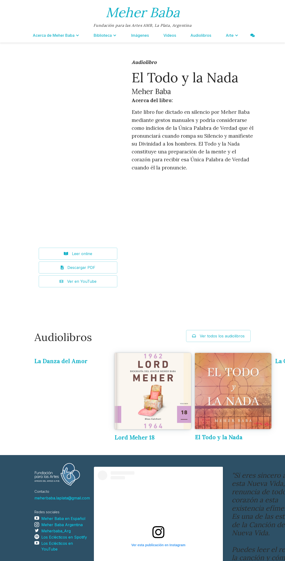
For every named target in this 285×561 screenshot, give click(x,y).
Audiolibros (200, 35)
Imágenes (140, 35)
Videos (169, 35)
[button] (56, 35)
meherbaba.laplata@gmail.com (62, 498)
